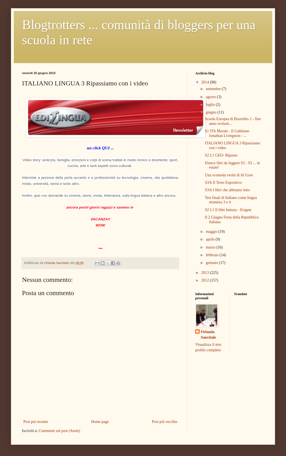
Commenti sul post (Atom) (59, 431)
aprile (210, 239)
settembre (214, 89)
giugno (211, 112)
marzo (211, 247)
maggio (212, 232)
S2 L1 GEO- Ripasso (221, 155)
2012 (205, 280)
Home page (100, 422)
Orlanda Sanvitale (208, 334)
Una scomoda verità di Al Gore (229, 175)
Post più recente (35, 422)
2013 (205, 273)
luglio (211, 104)
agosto (211, 97)
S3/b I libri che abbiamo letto (227, 190)
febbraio (212, 255)
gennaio (212, 263)
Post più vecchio (164, 422)
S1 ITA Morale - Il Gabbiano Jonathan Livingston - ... (227, 133)
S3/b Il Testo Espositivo (223, 182)
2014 (205, 82)
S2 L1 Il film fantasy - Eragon (228, 210)
